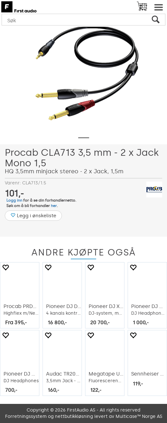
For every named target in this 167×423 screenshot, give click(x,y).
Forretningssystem (26, 416)
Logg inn (14, 200)
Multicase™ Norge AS (139, 416)
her (54, 206)
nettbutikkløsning (74, 416)
